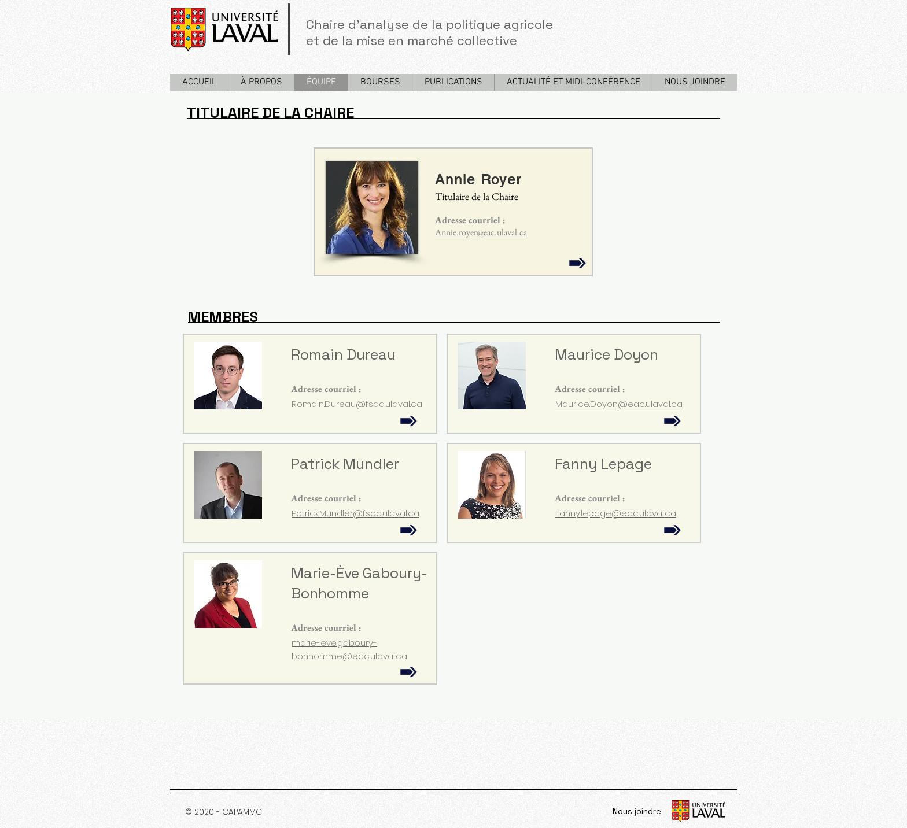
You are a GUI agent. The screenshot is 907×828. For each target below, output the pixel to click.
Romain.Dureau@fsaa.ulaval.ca (357, 404)
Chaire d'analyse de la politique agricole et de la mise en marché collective (431, 32)
